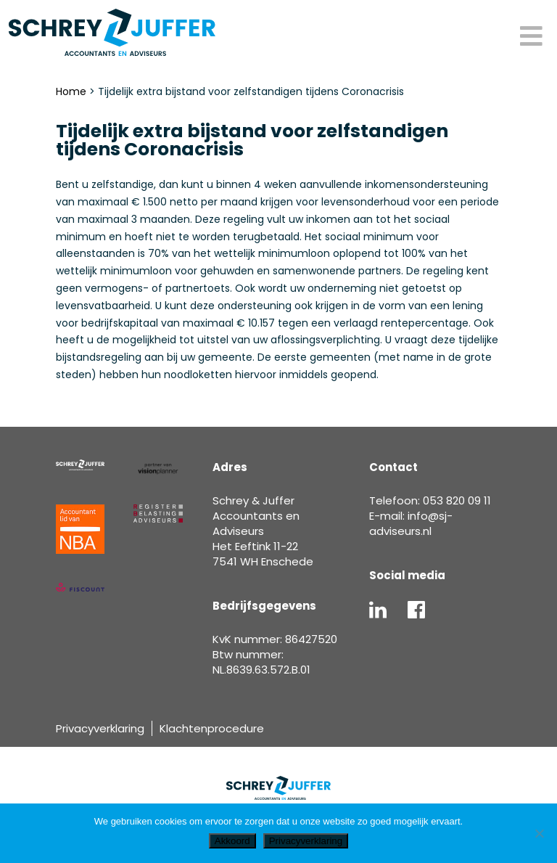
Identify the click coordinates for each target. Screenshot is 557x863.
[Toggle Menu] (531, 37)
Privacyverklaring (100, 728)
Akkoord (232, 840)
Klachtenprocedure (212, 728)
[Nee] (539, 833)
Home (71, 91)
